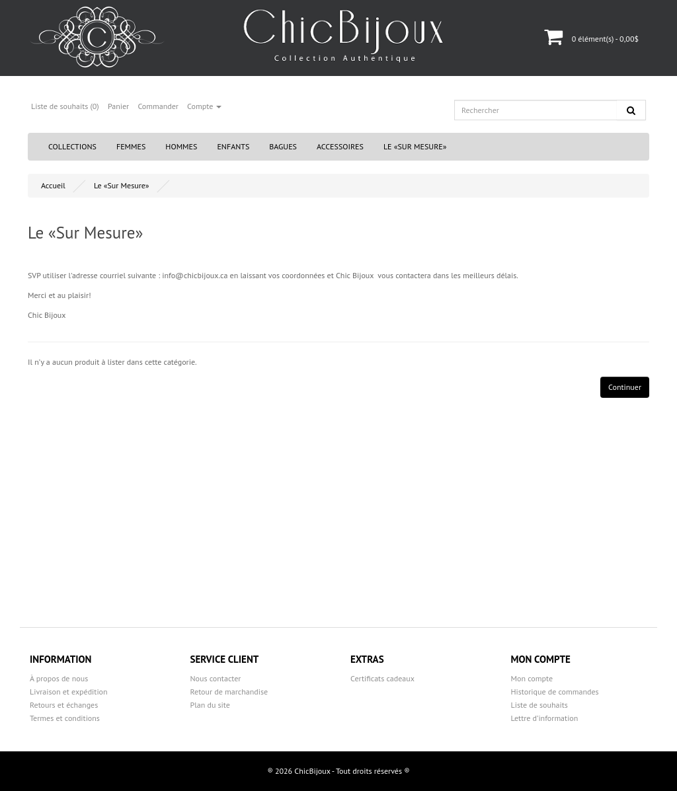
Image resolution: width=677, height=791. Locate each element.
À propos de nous (59, 678)
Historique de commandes (555, 692)
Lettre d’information (544, 718)
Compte (204, 106)
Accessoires (340, 146)
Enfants (233, 146)
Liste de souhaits (539, 705)
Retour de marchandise (229, 692)
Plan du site (210, 705)
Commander (158, 106)
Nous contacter (215, 678)
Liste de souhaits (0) (65, 106)
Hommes (181, 146)
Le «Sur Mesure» (415, 146)
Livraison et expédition (69, 692)
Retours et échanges (64, 705)
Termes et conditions (65, 718)
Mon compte (532, 678)
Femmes (130, 146)
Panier (118, 106)
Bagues (283, 146)
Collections (72, 146)
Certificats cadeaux (382, 678)
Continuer (624, 387)
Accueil (53, 185)
